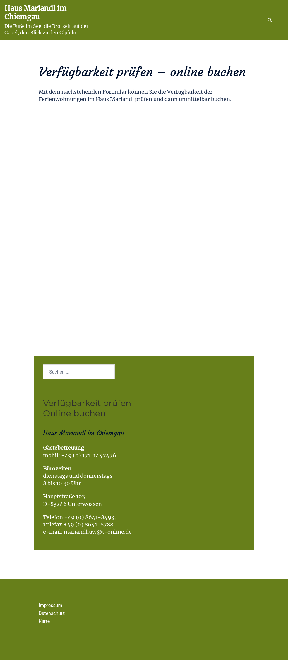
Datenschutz (52, 613)
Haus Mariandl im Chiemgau (35, 12)
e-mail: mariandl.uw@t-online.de (87, 531)
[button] (269, 20)
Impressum (50, 605)
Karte (44, 621)
